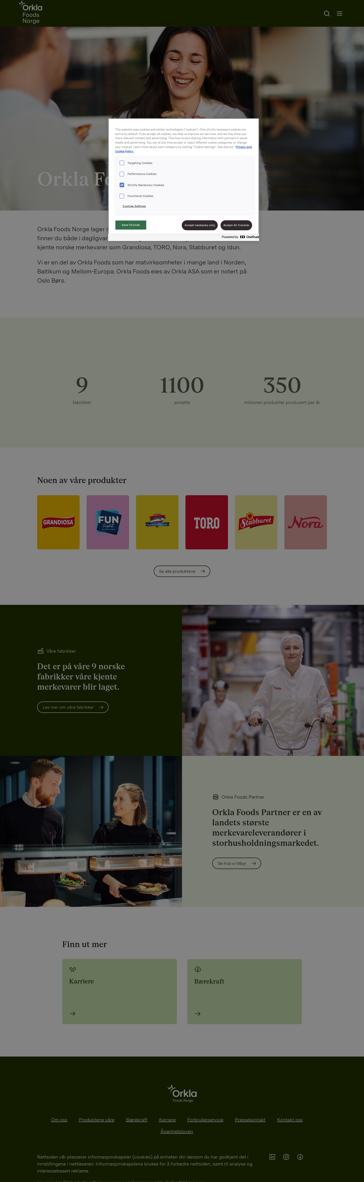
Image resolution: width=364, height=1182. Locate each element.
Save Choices (131, 225)
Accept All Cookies (236, 225)
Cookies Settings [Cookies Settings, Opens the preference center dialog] (134, 206)
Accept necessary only (200, 225)
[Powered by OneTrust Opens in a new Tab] (239, 238)
